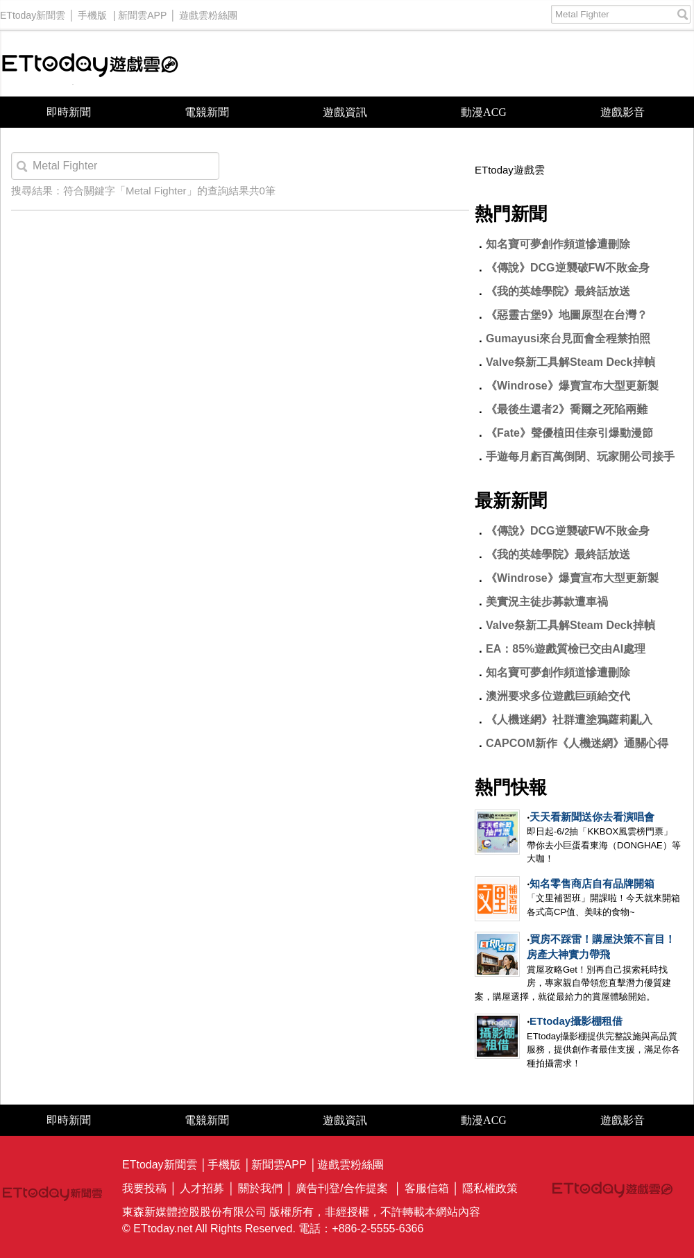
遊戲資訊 (345, 112)
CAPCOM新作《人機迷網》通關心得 (577, 743)
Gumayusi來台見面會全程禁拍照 (568, 338)
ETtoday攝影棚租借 (576, 1021)
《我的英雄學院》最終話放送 (558, 291)
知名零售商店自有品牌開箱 (592, 883)
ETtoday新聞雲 (32, 12)
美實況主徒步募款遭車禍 (547, 601)
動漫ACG (484, 112)
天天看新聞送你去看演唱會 (592, 817)
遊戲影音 (622, 112)
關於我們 (260, 1188)
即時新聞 (68, 112)
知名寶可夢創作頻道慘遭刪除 (558, 244)
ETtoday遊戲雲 (90, 63)
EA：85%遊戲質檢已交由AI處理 (565, 649)
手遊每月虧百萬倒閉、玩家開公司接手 (580, 456)
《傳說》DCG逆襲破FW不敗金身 (568, 268)
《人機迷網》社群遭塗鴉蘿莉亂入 (569, 720)
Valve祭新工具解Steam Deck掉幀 (570, 362)
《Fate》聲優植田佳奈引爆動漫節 (569, 433)
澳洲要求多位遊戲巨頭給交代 (558, 696)
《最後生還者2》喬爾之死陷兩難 (567, 409)
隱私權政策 (490, 1188)
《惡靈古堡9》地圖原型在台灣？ (567, 315)
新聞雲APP (142, 12)
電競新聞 (207, 112)
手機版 (92, 12)
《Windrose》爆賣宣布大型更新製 (572, 386)
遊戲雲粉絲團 (208, 12)
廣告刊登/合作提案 (341, 1188)
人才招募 (202, 1188)
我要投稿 (144, 1188)
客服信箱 (427, 1188)
